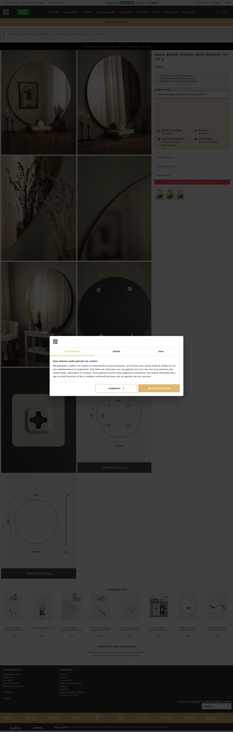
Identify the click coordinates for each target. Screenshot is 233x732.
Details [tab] (116, 351)
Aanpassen (116, 388)
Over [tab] (161, 351)
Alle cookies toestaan (159, 388)
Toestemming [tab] (72, 351)
